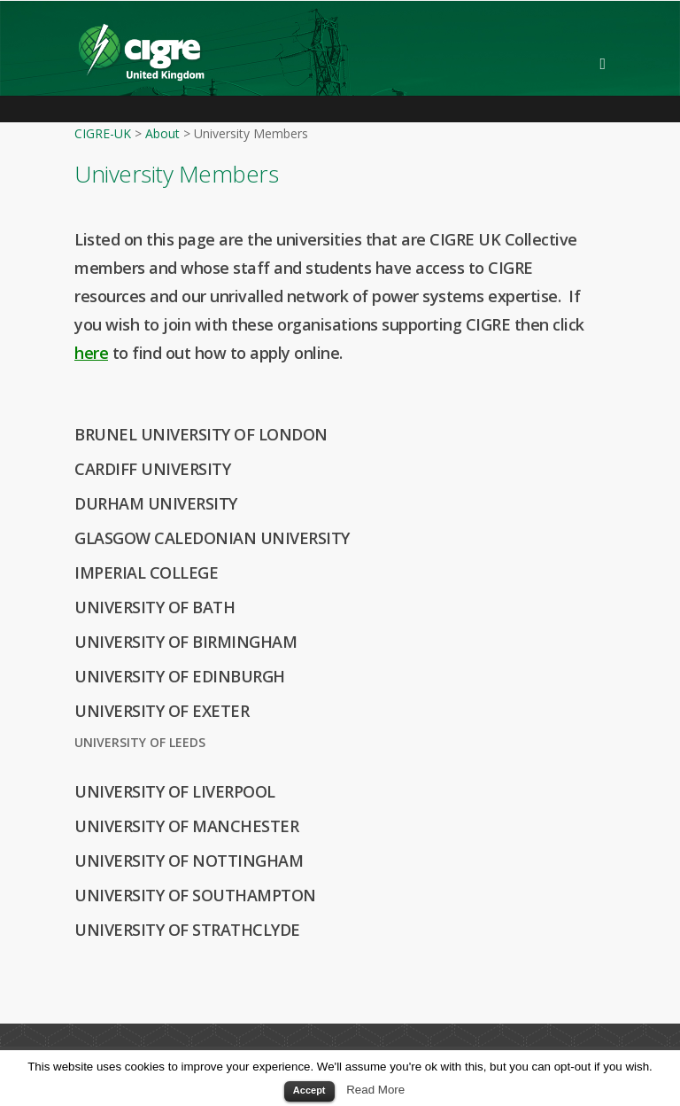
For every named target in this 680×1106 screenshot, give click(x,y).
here (91, 352)
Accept (309, 1090)
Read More (375, 1089)
